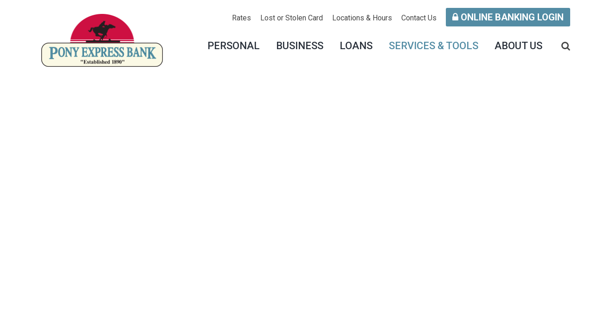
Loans (356, 45)
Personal (233, 45)
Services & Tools (433, 45)
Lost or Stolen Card (291, 17)
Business (299, 45)
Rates (241, 17)
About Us (518, 45)
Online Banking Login (508, 17)
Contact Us (419, 17)
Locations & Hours (362, 17)
